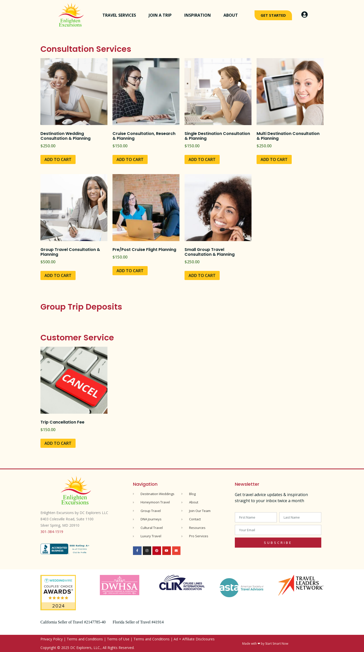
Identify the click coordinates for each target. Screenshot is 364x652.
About (231, 15)
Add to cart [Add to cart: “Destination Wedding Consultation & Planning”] (58, 159)
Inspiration (198, 15)
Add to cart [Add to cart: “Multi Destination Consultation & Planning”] (274, 159)
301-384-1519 (51, 531)
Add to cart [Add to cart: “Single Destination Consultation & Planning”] (202, 159)
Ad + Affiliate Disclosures (194, 639)
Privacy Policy (51, 639)
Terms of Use (118, 639)
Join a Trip (161, 15)
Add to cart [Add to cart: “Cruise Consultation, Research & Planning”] (130, 159)
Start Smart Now (276, 643)
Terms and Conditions (85, 639)
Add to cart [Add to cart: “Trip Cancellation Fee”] (58, 443)
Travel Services (120, 15)
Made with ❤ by (253, 643)
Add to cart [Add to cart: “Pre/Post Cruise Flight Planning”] (130, 270)
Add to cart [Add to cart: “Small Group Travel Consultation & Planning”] (202, 275)
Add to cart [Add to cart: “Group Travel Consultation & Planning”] (58, 275)
